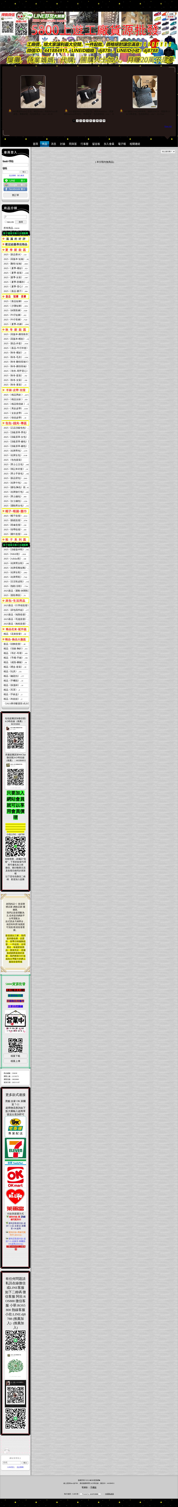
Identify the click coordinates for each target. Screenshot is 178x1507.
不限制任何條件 (15, 1001)
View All (168, 126)
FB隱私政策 (109, 1494)
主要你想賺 (14, 1006)
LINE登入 (10, 1467)
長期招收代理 (15, 995)
